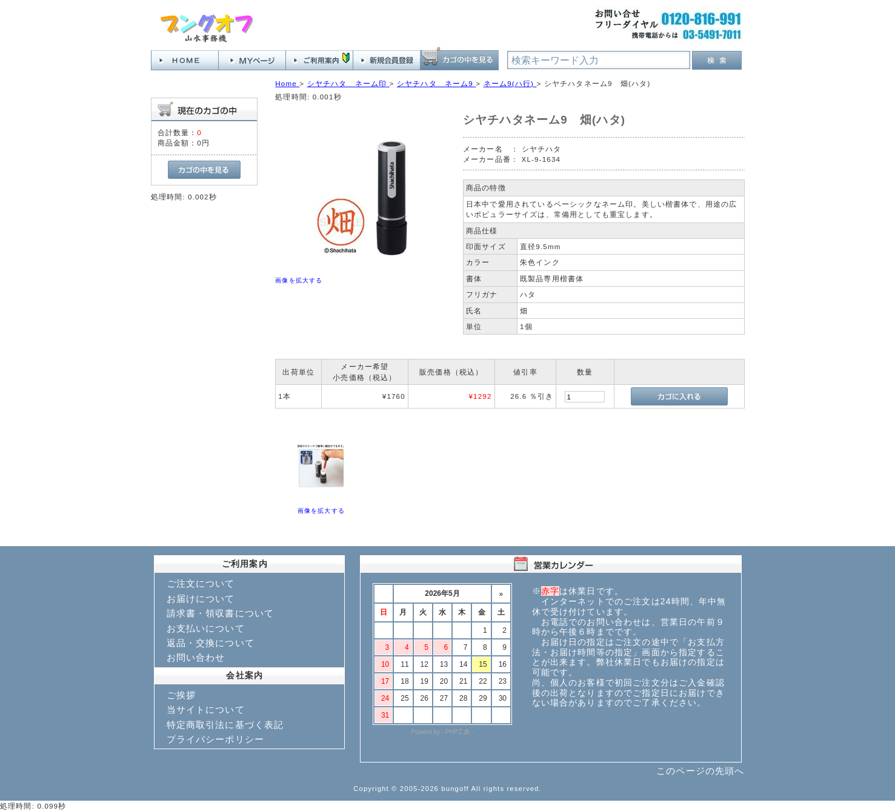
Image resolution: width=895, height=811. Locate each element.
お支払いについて (206, 628)
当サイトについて (206, 709)
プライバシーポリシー (216, 739)
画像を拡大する (298, 280)
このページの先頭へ (700, 771)
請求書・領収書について (220, 613)
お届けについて (201, 598)
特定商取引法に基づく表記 (225, 724)
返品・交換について (211, 643)
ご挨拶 (181, 695)
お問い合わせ (196, 657)
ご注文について (201, 583)
